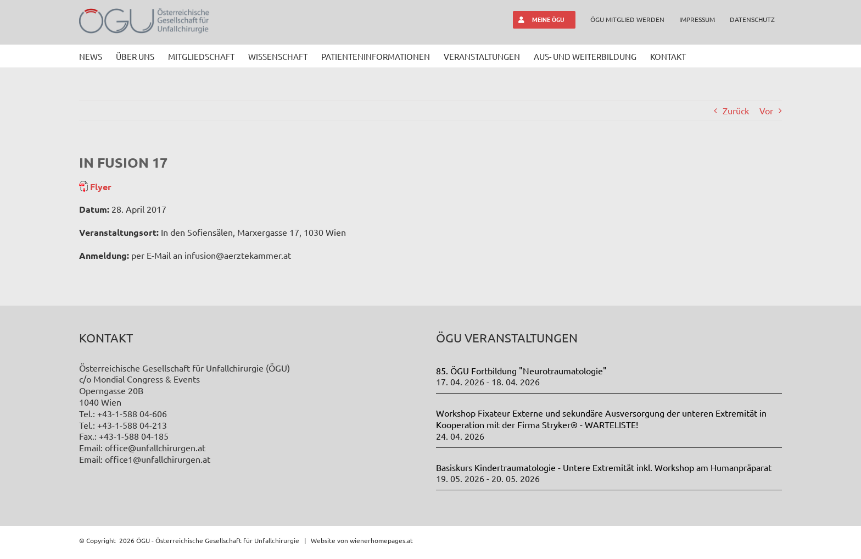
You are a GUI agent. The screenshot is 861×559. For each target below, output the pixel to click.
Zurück (736, 110)
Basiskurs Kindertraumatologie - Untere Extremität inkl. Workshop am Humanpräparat (603, 467)
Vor (766, 110)
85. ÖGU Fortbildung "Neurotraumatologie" (521, 370)
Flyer (99, 186)
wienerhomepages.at (381, 540)
